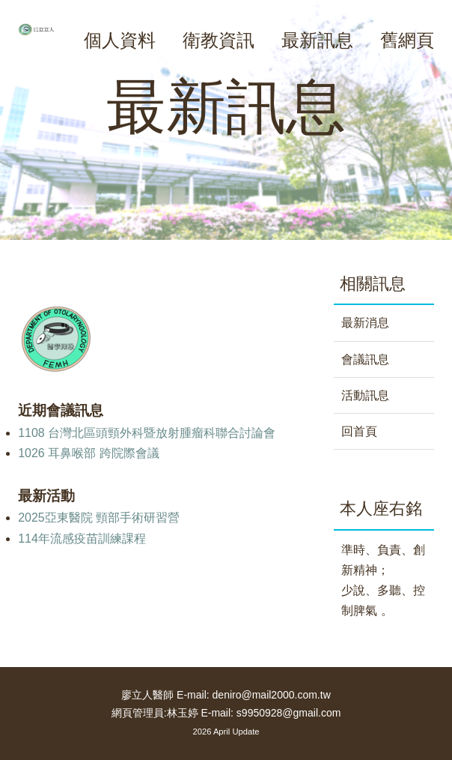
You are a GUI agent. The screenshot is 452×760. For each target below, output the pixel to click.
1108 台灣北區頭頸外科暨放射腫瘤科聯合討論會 (146, 432)
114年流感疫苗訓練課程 (82, 538)
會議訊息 (365, 359)
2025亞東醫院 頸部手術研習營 (99, 517)
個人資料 (120, 40)
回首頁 (359, 431)
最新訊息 (317, 40)
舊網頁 (407, 40)
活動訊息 (365, 395)
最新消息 (365, 322)
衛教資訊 (218, 40)
